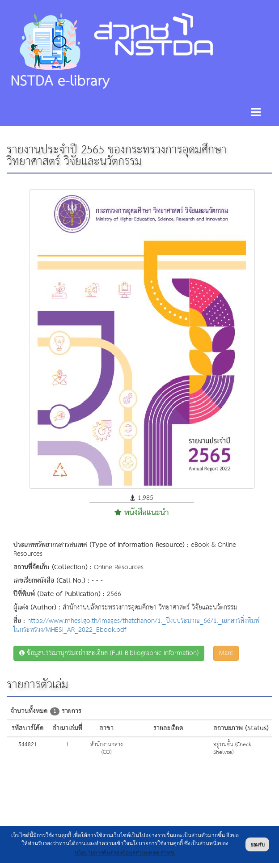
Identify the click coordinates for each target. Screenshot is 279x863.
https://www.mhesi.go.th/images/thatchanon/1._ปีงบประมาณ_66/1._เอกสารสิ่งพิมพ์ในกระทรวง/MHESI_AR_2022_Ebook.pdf (136, 625)
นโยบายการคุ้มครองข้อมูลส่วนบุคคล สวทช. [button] (125, 853)
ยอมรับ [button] (257, 844)
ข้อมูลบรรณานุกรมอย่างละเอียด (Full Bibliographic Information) (109, 653)
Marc (226, 653)
